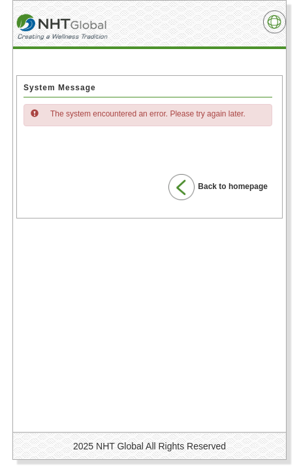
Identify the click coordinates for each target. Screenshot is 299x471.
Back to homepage (218, 187)
